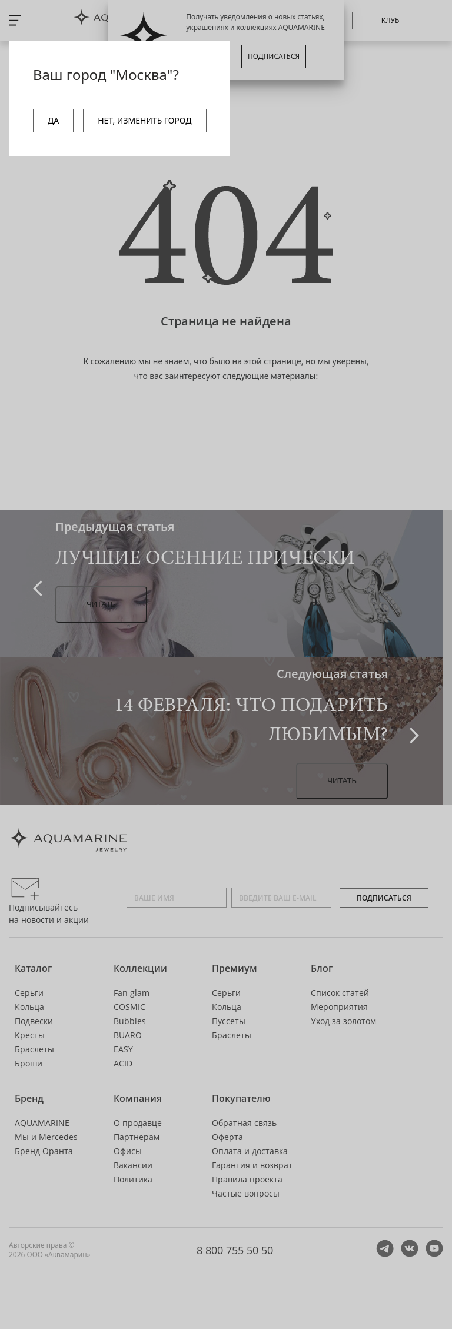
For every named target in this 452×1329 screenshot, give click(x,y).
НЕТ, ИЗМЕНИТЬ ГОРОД (144, 120)
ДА (53, 120)
